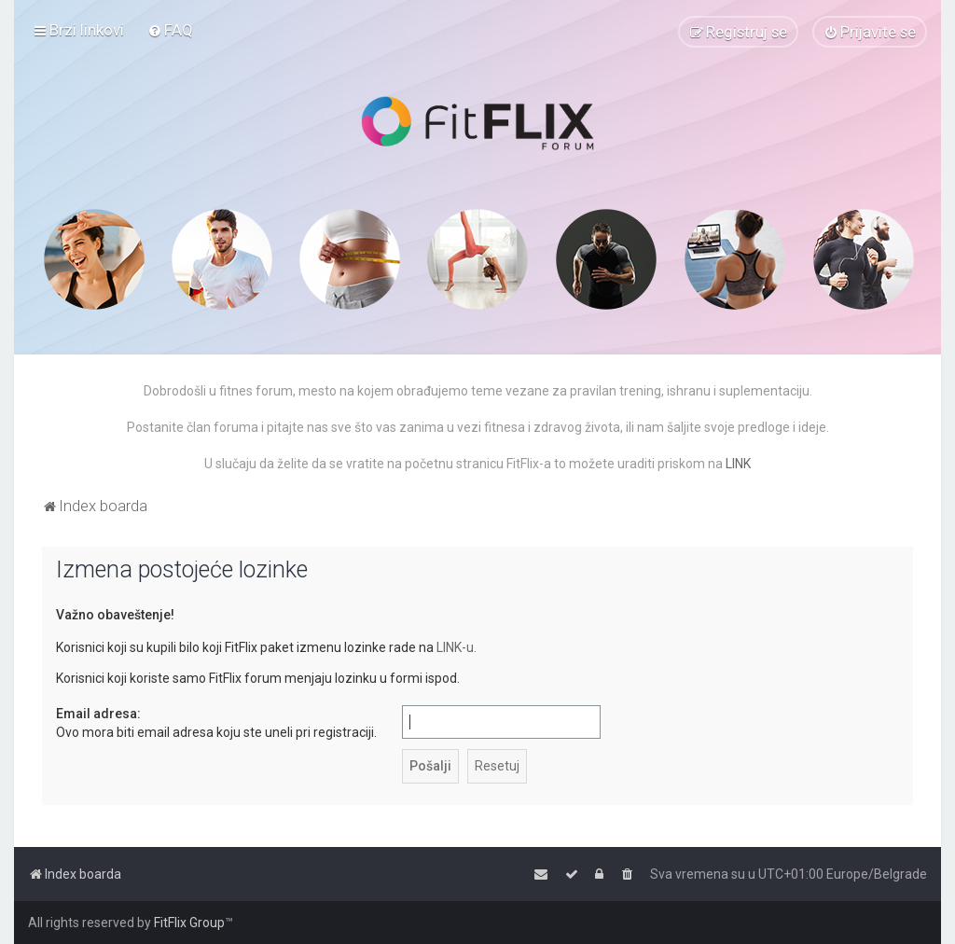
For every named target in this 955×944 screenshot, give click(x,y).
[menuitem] (170, 30)
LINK (738, 463)
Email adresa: (98, 713)
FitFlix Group (189, 922)
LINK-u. (456, 647)
